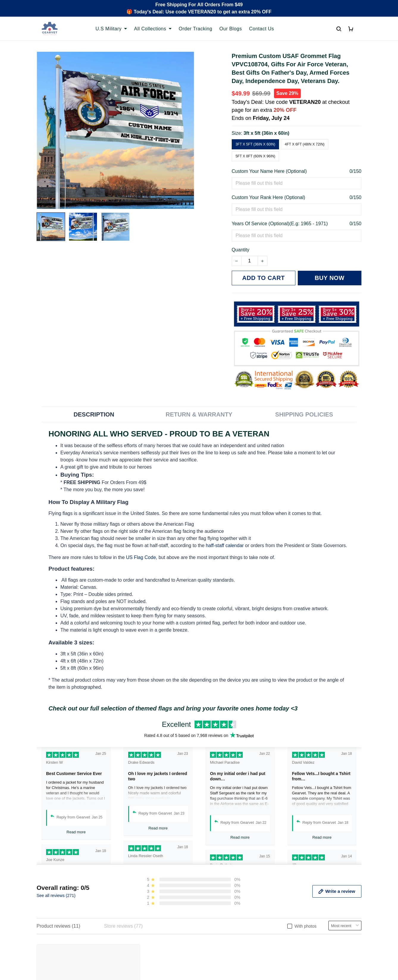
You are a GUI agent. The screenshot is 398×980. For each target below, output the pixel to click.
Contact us (131, 907)
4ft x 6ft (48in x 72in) (305, 144)
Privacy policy (218, 897)
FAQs (126, 917)
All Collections (153, 28)
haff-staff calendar (225, 545)
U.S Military (111, 28)
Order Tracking (195, 28)
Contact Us (261, 28)
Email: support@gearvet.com (67, 932)
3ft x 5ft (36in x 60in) (266, 133)
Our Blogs (231, 28)
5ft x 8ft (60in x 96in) (255, 156)
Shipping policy (220, 917)
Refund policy (218, 927)
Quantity (241, 249)
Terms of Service (221, 907)
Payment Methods (139, 927)
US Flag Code (141, 557)
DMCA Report (282, 963)
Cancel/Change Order (143, 937)
